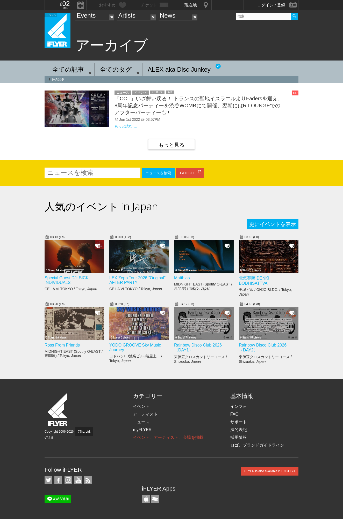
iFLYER (58, 409)
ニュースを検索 (158, 173)
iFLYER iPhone (146, 499)
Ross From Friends (62, 345)
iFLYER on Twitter (48, 480)
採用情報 (238, 437)
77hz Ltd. (84, 431)
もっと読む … (126, 126)
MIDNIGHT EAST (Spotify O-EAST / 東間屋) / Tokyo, (203, 286)
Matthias (182, 278)
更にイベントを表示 (272, 224)
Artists (126, 15)
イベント (141, 406)
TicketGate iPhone (155, 499)
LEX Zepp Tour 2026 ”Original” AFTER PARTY (137, 280)
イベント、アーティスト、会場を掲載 (168, 437)
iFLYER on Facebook (58, 480)
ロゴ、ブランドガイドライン (257, 445)
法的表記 (238, 429)
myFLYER (142, 429)
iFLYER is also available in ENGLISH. (270, 471)
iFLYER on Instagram (68, 480)
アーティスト (145, 414)
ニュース (141, 422)
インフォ (238, 406)
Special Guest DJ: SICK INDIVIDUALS (67, 280)
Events (86, 15)
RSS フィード (88, 480)
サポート (238, 422)
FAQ (234, 414)
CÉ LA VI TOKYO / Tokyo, (71, 289)
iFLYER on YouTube (78, 480)
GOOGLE (188, 173)
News (167, 15)
